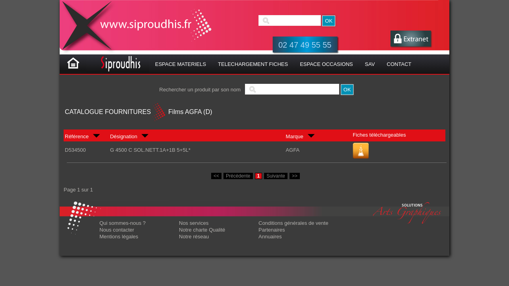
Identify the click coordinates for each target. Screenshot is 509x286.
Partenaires (271, 230)
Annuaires (270, 237)
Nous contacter (116, 230)
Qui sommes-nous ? (122, 223)
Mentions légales (118, 237)
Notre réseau (194, 237)
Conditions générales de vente (293, 223)
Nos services (193, 223)
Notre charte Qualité (202, 230)
